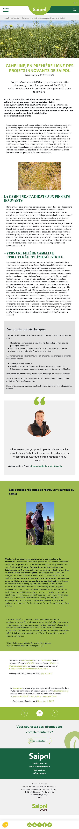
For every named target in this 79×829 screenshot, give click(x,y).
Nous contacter (37, 740)
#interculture (27, 660)
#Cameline (46, 660)
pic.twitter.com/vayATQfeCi (44, 696)
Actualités (15, 18)
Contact (40, 797)
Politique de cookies (47, 786)
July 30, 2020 (47, 673)
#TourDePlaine (15, 668)
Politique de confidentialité (31, 789)
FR (74, 3)
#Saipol (53, 663)
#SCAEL (30, 663)
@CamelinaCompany (18, 666)
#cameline (17, 688)
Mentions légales (49, 789)
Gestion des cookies (30, 786)
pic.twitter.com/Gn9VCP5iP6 (35, 668)
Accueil (6, 18)
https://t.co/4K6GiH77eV (21, 696)
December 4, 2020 (45, 701)
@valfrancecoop (61, 691)
